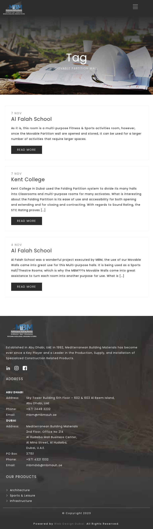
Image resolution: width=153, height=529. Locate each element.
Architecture (20, 490)
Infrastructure (21, 501)
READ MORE (26, 150)
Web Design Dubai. (70, 524)
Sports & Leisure (22, 496)
